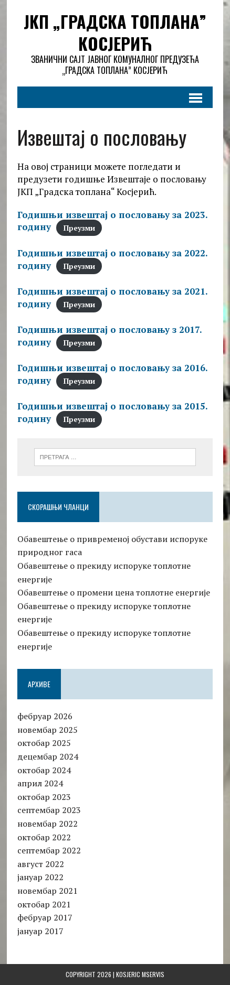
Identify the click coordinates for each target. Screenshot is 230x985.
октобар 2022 (44, 837)
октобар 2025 (44, 743)
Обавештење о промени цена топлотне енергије (113, 592)
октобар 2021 (44, 904)
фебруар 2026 (44, 716)
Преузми (79, 227)
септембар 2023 (49, 810)
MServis (153, 974)
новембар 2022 (47, 823)
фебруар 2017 (44, 917)
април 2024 (40, 783)
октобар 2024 (44, 770)
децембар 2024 (47, 756)
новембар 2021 (47, 890)
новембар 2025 (47, 729)
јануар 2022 (40, 877)
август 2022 (40, 864)
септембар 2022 (49, 850)
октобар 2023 (44, 797)
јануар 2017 (40, 931)
